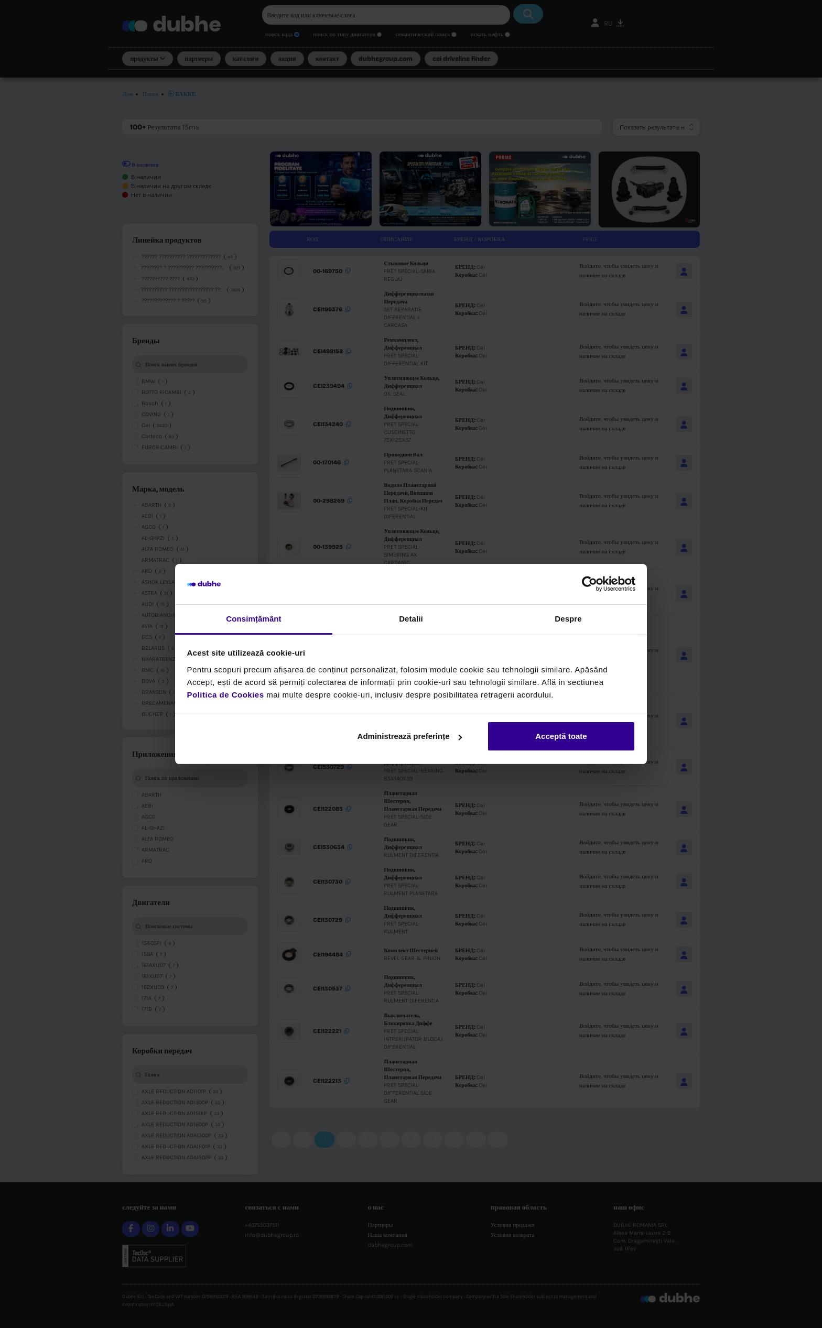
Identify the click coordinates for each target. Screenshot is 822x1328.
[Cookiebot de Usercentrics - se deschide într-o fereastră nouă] (589, 584)
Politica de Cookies (225, 694)
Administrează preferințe (410, 736)
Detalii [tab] (411, 618)
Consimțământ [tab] (253, 618)
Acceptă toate (561, 736)
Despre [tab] (568, 618)
